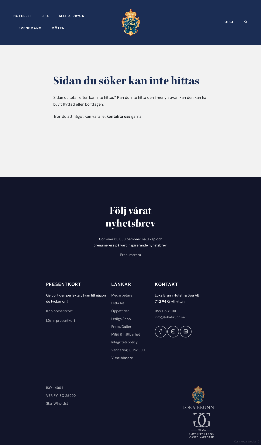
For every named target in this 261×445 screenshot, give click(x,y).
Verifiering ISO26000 (128, 350)
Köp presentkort (59, 311)
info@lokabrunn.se (170, 317)
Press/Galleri (121, 327)
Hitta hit (117, 303)
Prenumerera (130, 255)
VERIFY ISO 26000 (61, 396)
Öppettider (120, 311)
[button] (22, 16)
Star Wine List (57, 404)
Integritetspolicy (124, 342)
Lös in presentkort (60, 321)
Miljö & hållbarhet (125, 334)
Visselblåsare (122, 358)
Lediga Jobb (121, 319)
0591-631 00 (165, 311)
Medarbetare (121, 295)
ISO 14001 (54, 388)
